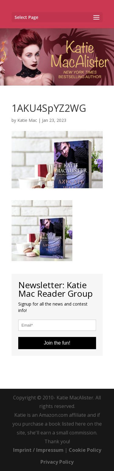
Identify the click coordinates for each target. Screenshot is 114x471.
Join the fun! (57, 342)
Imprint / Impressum (38, 450)
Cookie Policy (85, 450)
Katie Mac (27, 120)
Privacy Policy (57, 462)
